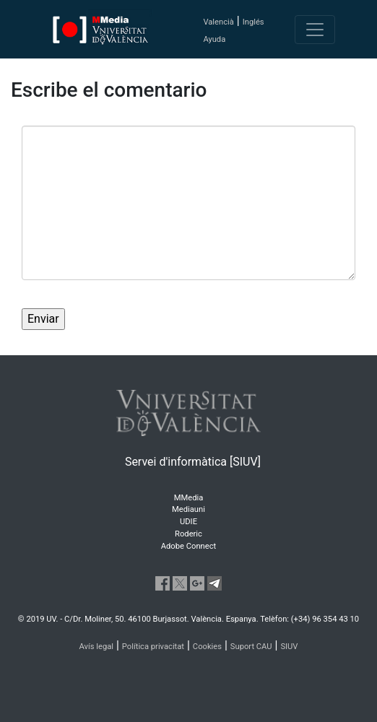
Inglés (253, 22)
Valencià (218, 22)
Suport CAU (251, 646)
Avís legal (96, 646)
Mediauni (188, 509)
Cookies (207, 646)
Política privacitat (153, 646)
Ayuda (214, 39)
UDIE (188, 521)
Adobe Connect (188, 546)
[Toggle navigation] (315, 29)
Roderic (188, 534)
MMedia (189, 498)
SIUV (289, 646)
